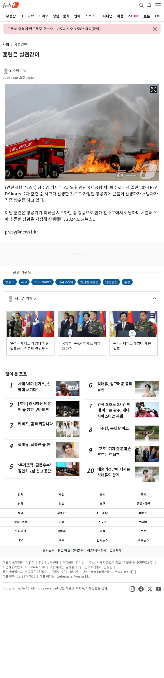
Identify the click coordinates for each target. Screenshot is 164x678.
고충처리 (115, 551)
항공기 (9, 282)
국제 (143, 495)
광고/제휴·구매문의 (71, 551)
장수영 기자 (18, 71)
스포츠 (102, 522)
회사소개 (48, 551)
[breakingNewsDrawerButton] (149, 5)
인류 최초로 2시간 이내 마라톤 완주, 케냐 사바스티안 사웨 (113, 410)
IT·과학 (102, 513)
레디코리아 (65, 282)
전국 (20, 504)
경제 (102, 495)
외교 (61, 504)
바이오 (143, 513)
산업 (20, 513)
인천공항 (111, 282)
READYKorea (42, 282)
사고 (24, 282)
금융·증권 (143, 504)
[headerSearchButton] (141, 5)
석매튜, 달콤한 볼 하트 (36, 444)
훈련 (127, 282)
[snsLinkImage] (132, 589)
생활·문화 (20, 522)
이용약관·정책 (96, 551)
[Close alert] (155, 28)
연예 (61, 522)
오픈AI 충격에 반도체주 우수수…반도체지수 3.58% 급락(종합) (54, 29)
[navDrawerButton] (158, 5)
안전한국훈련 (89, 282)
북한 (102, 504)
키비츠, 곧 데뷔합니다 (35, 423)
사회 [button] (6, 44)
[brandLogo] (11, 5)
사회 (61, 495)
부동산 (61, 513)
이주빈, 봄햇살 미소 (113, 428)
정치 (20, 495)
